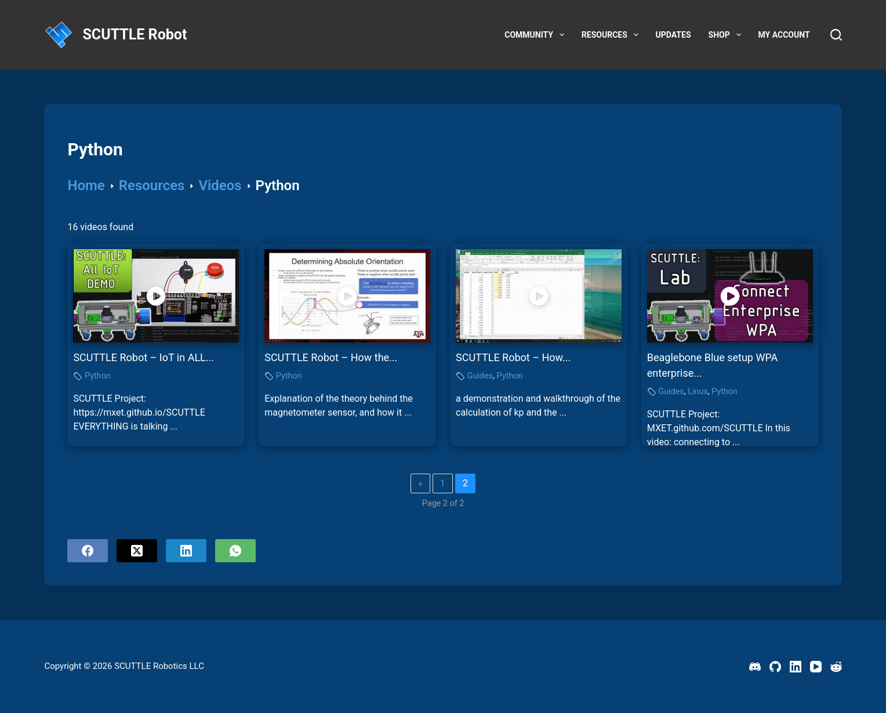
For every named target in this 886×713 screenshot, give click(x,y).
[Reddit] (836, 666)
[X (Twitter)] (137, 550)
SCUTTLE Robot (134, 34)
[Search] (836, 35)
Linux (697, 391)
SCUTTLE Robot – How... (513, 357)
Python (98, 376)
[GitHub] (775, 666)
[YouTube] (816, 666)
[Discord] (755, 666)
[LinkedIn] (186, 550)
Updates (673, 34)
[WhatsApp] (235, 550)
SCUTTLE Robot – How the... (330, 357)
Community (536, 35)
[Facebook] (87, 550)
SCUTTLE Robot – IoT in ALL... (143, 357)
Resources (612, 35)
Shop (727, 35)
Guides (480, 376)
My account (784, 34)
